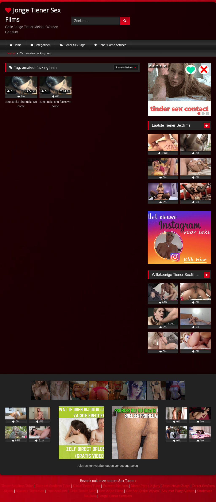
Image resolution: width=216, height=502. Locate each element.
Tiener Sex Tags (74, 45)
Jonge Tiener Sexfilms (115, 496)
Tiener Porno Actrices (112, 45)
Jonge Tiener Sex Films (33, 14)
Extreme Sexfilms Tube (53, 486)
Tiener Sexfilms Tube (17, 486)
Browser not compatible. (176, 20)
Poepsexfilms (57, 491)
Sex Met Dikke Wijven (142, 491)
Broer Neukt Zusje (175, 486)
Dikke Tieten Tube (86, 486)
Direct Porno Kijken (145, 486)
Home (18, 45)
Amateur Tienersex (30, 491)
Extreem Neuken (115, 486)
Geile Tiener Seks (83, 491)
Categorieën (43, 45)
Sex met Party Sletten (178, 491)
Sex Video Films (111, 491)
